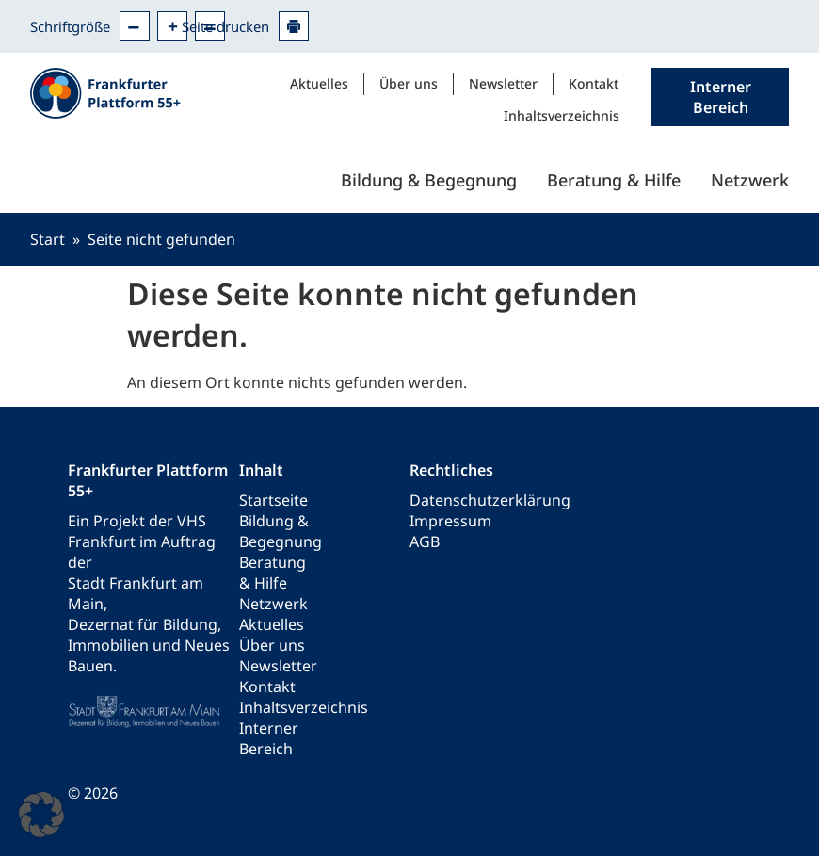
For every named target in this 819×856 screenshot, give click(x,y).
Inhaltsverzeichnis (561, 115)
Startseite (273, 500)
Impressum (450, 520)
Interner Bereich (268, 738)
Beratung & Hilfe (614, 180)
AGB (425, 541)
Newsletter (503, 83)
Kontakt (593, 83)
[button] (41, 814)
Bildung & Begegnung (429, 180)
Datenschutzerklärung (490, 500)
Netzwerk (750, 180)
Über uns (408, 83)
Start (47, 239)
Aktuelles (319, 83)
